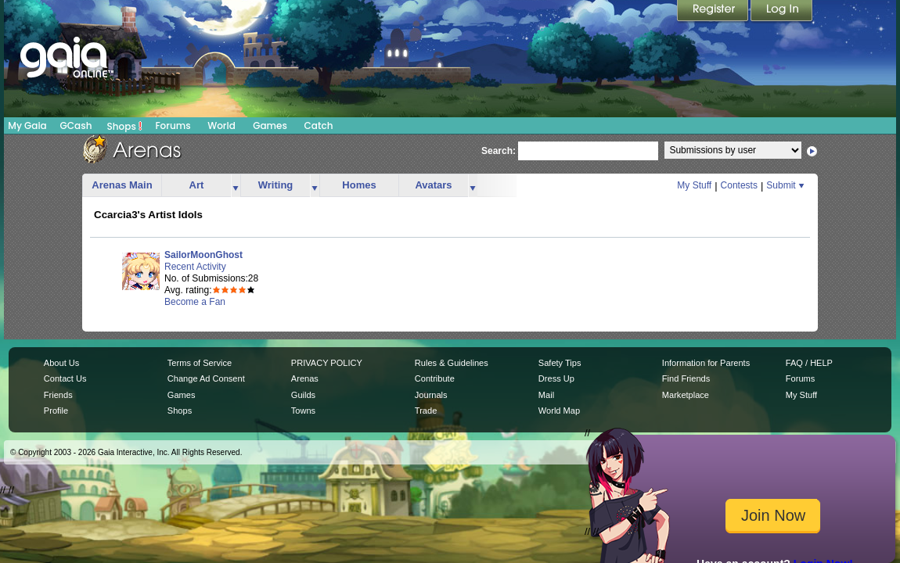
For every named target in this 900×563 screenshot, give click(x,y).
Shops (124, 126)
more (235, 185)
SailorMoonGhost (203, 254)
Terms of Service (199, 363)
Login (782, 11)
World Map (559, 410)
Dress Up (556, 378)
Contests (739, 185)
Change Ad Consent (206, 378)
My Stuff (694, 185)
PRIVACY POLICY (326, 363)
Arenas (305, 378)
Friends (58, 395)
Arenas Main (122, 185)
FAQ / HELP (809, 363)
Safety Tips (559, 363)
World (221, 125)
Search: (498, 150)
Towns (303, 410)
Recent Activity (195, 266)
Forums (172, 125)
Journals (431, 395)
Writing (275, 185)
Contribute (435, 378)
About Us (61, 363)
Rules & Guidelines (451, 363)
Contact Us (65, 378)
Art (196, 185)
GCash (76, 125)
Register (714, 11)
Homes (359, 185)
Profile (56, 410)
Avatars (433, 185)
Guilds (303, 395)
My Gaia (27, 125)
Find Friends (686, 378)
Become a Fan (194, 301)
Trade (426, 410)
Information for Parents (706, 363)
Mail (546, 395)
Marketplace (685, 395)
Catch (318, 125)
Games (270, 125)
